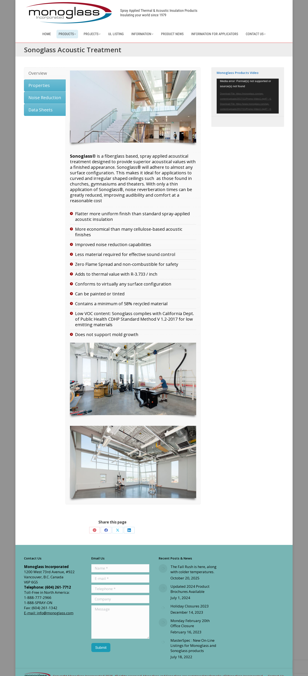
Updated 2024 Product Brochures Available (189, 597)
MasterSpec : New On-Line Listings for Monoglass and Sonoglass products (193, 653)
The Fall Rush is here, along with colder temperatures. (193, 577)
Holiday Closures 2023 (189, 613)
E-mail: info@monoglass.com (48, 620)
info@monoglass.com (260, 3)
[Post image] (163, 576)
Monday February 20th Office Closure (190, 631)
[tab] (45, 81)
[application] (248, 103)
